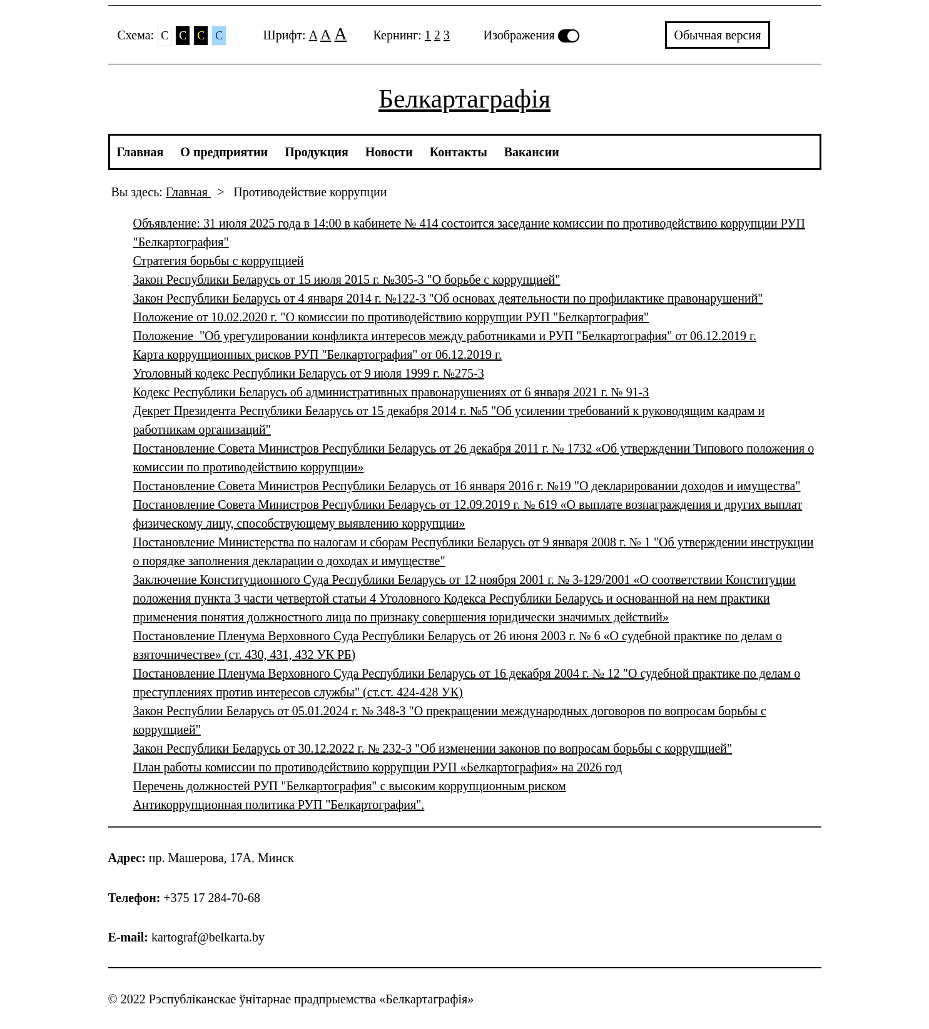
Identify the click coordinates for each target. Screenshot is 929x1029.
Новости (389, 152)
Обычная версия (717, 35)
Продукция (316, 152)
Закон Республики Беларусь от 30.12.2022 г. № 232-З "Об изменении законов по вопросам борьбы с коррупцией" (433, 748)
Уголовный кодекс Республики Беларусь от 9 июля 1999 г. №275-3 (308, 373)
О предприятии (224, 152)
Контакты (458, 152)
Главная (140, 152)
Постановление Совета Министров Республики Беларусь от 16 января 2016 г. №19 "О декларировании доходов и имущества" (467, 486)
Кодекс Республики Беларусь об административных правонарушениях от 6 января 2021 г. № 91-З (391, 392)
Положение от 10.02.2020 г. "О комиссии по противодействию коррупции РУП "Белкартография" (391, 317)
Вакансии (531, 152)
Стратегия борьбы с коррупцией (218, 261)
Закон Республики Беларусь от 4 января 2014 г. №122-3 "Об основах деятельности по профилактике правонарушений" (448, 298)
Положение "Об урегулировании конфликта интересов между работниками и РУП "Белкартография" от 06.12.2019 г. (444, 336)
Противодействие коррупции (310, 192)
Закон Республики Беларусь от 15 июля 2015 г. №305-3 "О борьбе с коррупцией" (347, 279)
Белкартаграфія (464, 98)
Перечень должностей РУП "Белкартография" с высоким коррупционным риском (349, 786)
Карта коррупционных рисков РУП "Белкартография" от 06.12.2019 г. (317, 354)
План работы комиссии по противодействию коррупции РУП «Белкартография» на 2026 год (377, 767)
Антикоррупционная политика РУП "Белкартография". (279, 804)
